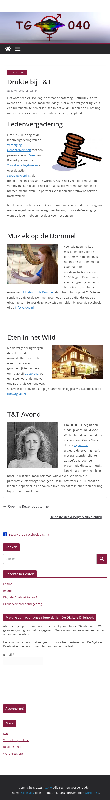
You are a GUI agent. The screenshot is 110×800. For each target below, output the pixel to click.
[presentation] (19, 686)
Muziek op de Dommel (38, 292)
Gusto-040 (31, 373)
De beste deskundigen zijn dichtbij (78, 517)
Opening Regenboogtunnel (26, 506)
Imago (7, 591)
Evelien (33, 90)
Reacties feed (12, 747)
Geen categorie (17, 72)
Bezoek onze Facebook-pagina (26, 534)
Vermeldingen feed (16, 740)
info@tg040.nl (24, 307)
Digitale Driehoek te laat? (20, 597)
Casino (7, 584)
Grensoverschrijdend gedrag (22, 604)
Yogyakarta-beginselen (22, 165)
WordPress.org (13, 753)
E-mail (8, 654)
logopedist (81, 445)
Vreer (33, 155)
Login (7, 733)
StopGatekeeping (18, 175)
